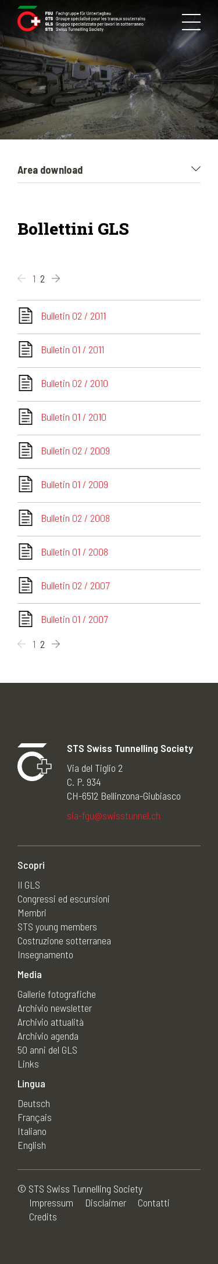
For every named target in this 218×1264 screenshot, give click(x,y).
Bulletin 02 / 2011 (73, 315)
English (31, 1144)
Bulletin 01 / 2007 (74, 619)
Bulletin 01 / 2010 (73, 416)
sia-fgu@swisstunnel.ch (113, 815)
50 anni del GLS (47, 1049)
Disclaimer (105, 1202)
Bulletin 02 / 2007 (75, 585)
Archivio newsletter (54, 1007)
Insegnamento (45, 954)
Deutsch (33, 1103)
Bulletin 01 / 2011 (72, 349)
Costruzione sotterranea (64, 940)
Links (28, 1063)
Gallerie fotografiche (56, 993)
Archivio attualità (50, 1021)
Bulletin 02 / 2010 (74, 383)
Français (34, 1117)
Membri (32, 912)
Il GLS (28, 884)
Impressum (51, 1202)
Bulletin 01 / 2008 (74, 551)
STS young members (57, 926)
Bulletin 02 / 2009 (75, 450)
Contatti (154, 1202)
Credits (43, 1216)
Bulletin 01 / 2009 (74, 484)
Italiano (32, 1131)
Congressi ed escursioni (63, 898)
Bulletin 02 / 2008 (75, 517)
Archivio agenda (47, 1035)
